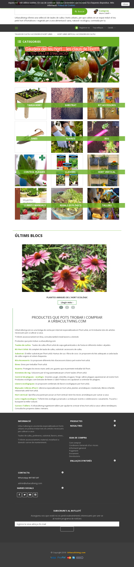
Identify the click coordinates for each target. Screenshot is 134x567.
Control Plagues (34, 172)
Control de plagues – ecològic (29, 377)
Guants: (19, 368)
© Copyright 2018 (58, 552)
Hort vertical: (21, 394)
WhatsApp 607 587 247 (28, 477)
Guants (70, 138)
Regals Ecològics (70, 205)
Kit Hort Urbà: (22, 349)
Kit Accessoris (107, 105)
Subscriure (67, 528)
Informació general (77, 448)
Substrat (70, 105)
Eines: (18, 364)
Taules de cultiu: (23, 345)
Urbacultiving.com (76, 552)
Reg (107, 138)
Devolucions (74, 456)
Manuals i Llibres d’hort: (26, 388)
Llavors (70, 172)
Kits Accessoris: (22, 360)
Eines (34, 138)
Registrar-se (82, 27)
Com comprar (75, 442)
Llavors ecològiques (24, 383)
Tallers (107, 205)
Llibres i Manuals (35, 205)
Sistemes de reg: (23, 372)
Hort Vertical (107, 172)
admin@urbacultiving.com (30, 483)
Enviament (73, 453)
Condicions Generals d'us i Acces (83, 445)
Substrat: (19, 353)
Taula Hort (34, 105)
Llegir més (67, 302)
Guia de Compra (78, 437)
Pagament (73, 450)
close (125, 4)
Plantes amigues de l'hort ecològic (67, 297)
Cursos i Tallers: (22, 405)
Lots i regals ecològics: (26, 399)
